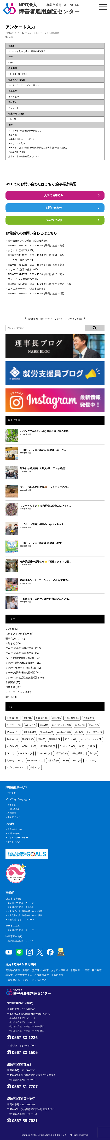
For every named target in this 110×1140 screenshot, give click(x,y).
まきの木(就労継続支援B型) (23, 662)
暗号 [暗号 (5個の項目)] (41, 739)
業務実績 (55, 33)
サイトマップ (14, 842)
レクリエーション (18, 692)
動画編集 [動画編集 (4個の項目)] (54, 739)
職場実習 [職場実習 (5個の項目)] (28, 739)
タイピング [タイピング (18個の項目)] (14, 725)
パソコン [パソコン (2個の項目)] (90, 760)
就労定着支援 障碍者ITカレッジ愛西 (25, 915)
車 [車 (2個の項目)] (20, 760)
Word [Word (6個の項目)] (79, 732)
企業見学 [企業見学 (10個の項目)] (29, 732)
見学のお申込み (53, 195)
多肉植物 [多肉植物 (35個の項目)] (42, 718)
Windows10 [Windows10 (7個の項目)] (64, 732)
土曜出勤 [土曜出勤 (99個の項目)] (13, 718)
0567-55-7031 (19, 284)
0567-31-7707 (19, 274)
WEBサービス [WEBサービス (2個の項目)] (35, 760)
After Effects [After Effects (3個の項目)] (25, 753)
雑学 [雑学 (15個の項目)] (44, 725)
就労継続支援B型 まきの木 (21, 907)
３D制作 (11, 628)
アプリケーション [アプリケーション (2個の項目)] (16, 767)
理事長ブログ (15, 638)
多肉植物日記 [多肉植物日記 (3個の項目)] (47, 746)
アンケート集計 (32, 33)
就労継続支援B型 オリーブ (21, 930)
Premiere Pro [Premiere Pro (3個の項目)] (67, 746)
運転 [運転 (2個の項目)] (93, 753)
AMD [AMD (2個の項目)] (77, 760)
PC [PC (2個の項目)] (66, 760)
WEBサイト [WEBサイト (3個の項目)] (29, 746)
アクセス (12, 805)
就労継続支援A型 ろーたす (21, 903)
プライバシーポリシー (18, 837)
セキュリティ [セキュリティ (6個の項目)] (94, 732)
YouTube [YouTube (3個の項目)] (12, 746)
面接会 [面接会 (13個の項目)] (80, 725)
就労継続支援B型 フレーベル (22, 941)
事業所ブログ (14, 817)
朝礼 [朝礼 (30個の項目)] (56, 718)
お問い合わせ (53, 207)
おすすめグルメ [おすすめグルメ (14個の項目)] (61, 725)
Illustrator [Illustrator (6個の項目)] (12, 739)
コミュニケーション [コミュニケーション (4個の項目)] (91, 739)
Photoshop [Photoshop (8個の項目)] (46, 732)
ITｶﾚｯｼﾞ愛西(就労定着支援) (22, 653)
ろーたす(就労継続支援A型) (22, 658)
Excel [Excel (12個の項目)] (94, 725)
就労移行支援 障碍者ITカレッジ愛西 (25, 911)
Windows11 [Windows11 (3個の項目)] (43, 753)
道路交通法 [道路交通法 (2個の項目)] (78, 753)
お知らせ (13, 643)
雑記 (11, 696)
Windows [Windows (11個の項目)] (13, 732)
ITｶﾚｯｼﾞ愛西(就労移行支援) (23, 648)
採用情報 (12, 813)
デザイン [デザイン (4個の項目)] (70, 739)
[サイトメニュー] (103, 7)
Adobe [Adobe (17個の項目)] (30, 725)
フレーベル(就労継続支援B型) (24, 677)
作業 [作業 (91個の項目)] (27, 718)
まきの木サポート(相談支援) (23, 667)
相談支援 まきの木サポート (21, 919)
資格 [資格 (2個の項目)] (10, 760)
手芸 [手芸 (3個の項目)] (91, 746)
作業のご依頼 (53, 220)
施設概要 (12, 793)
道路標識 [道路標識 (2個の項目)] (53, 760)
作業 (11, 37)
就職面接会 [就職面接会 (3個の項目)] (61, 753)
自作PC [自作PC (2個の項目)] (35, 767)
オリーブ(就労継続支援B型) (23, 672)
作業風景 (13, 687)
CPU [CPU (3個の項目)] (10, 753)
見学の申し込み (15, 829)
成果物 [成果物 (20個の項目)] (88, 718)
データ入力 (45, 33)
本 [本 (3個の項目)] (81, 746)
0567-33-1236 (19, 245)
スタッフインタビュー (19, 633)
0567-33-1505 (19, 293)
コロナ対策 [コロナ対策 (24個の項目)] (72, 718)
